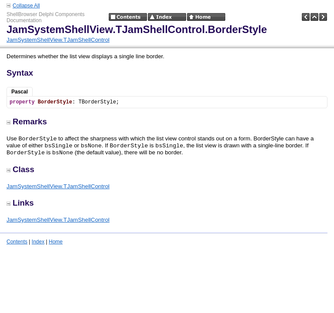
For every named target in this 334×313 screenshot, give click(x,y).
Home (56, 242)
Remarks (27, 121)
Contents (17, 242)
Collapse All (26, 6)
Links (20, 202)
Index (38, 242)
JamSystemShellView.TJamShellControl (58, 40)
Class (20, 169)
